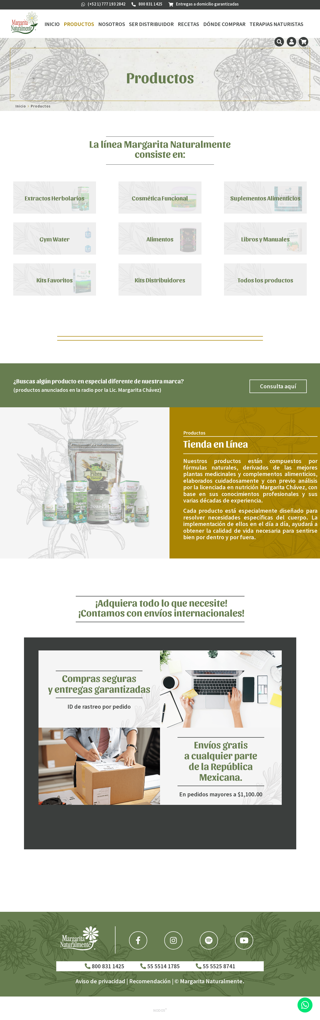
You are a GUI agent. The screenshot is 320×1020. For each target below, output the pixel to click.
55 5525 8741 (215, 966)
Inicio (52, 23)
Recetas (188, 23)
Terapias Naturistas (276, 23)
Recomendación (150, 981)
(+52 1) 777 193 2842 (103, 4)
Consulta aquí (278, 386)
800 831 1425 (104, 966)
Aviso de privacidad (100, 981)
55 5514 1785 (160, 966)
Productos (79, 23)
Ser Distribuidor (151, 23)
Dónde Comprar (224, 23)
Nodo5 (160, 1010)
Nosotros (111, 23)
